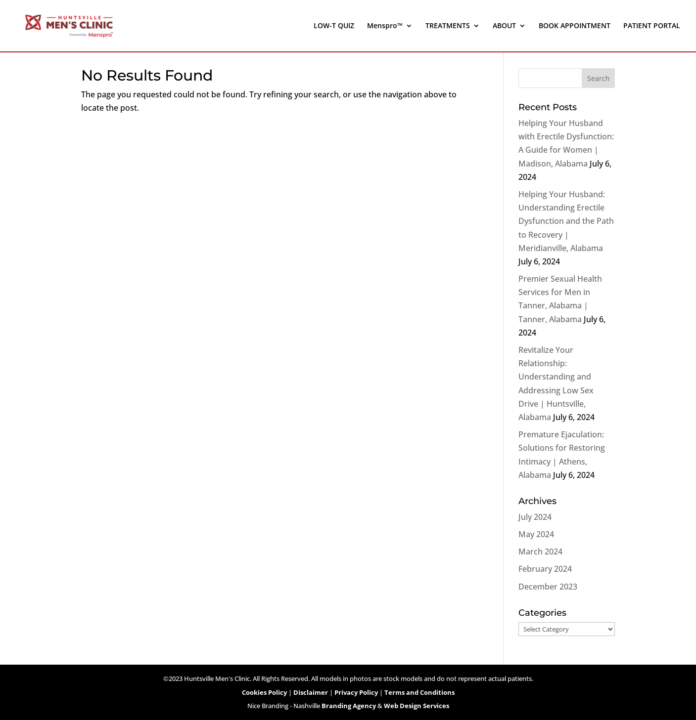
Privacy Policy (356, 692)
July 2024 (535, 516)
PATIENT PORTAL (651, 26)
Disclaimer (310, 692)
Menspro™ (385, 26)
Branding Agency (349, 705)
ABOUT (504, 26)
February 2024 (545, 568)
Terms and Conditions (419, 692)
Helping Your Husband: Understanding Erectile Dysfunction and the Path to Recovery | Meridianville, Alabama (566, 221)
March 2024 (540, 551)
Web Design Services (416, 705)
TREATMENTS (447, 26)
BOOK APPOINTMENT (574, 26)
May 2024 (536, 534)
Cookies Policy (264, 692)
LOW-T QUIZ (334, 26)
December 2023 (547, 586)
